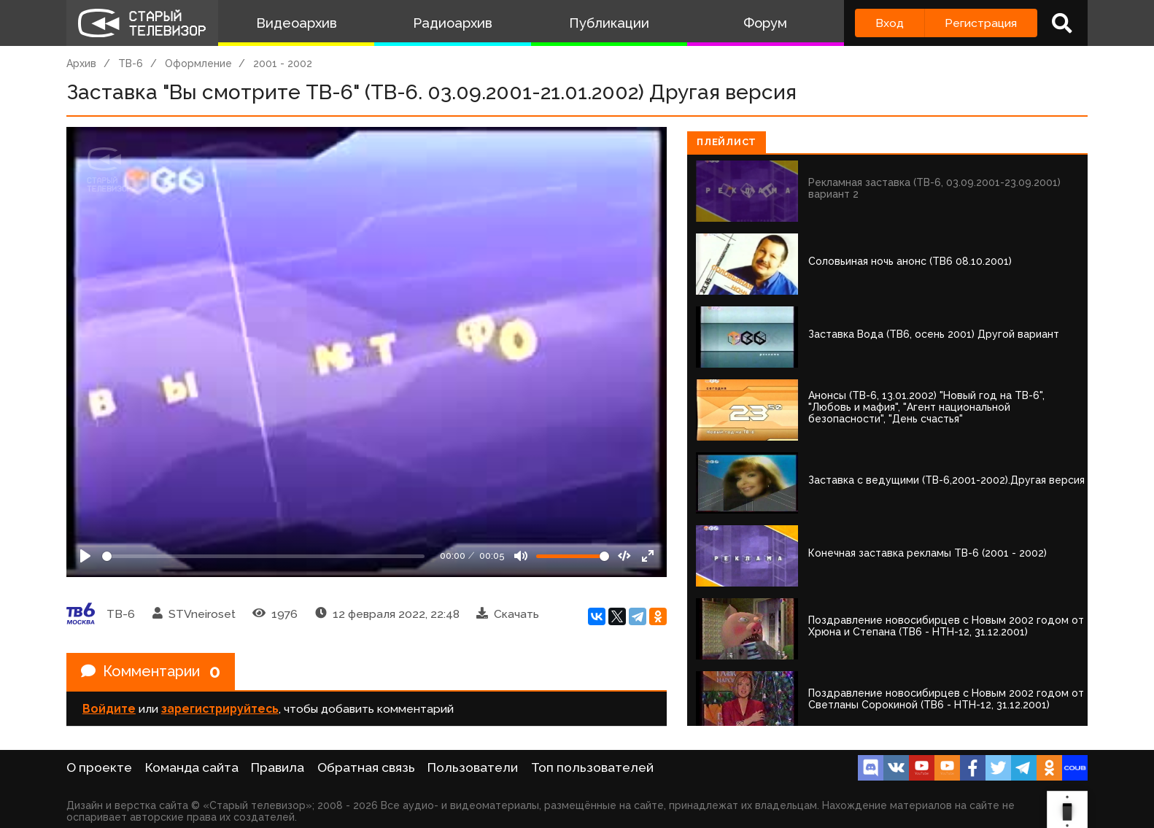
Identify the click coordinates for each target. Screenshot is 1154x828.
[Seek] (263, 556)
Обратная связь (366, 767)
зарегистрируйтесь (220, 709)
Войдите (109, 709)
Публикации (609, 23)
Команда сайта (192, 767)
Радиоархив (452, 23)
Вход (889, 23)
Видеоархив (296, 23)
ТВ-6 (130, 63)
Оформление (198, 63)
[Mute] (521, 556)
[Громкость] (572, 556)
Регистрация (981, 23)
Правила (277, 767)
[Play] (85, 556)
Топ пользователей (592, 767)
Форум (765, 23)
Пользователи (472, 767)
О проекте (99, 767)
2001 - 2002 (282, 63)
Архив (81, 63)
